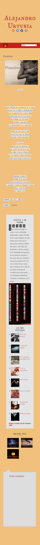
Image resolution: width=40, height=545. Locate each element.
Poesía (14, 205)
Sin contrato (24, 379)
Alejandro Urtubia (20, 21)
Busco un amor (25, 391)
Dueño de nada (25, 413)
